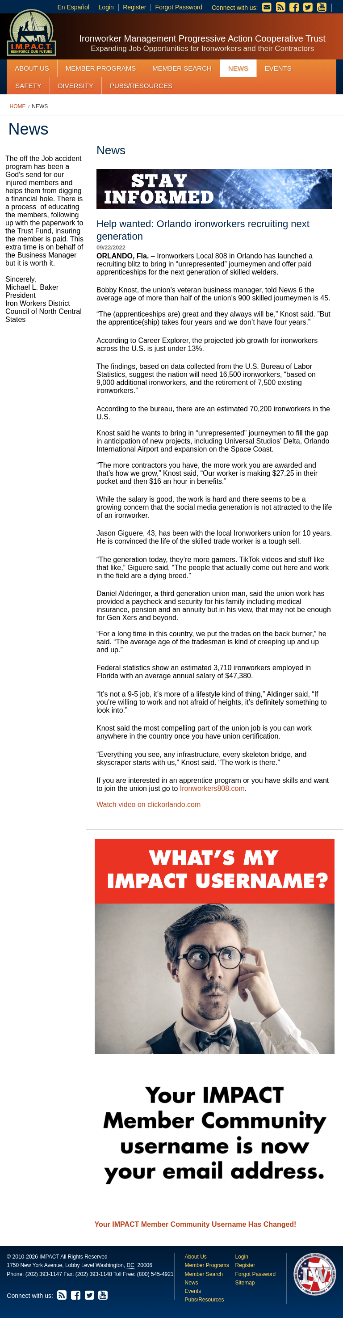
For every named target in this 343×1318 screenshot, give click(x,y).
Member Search (182, 68)
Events (278, 68)
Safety (28, 85)
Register (134, 7)
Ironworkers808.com (212, 788)
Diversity (75, 85)
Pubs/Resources (141, 85)
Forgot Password (179, 7)
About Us (32, 68)
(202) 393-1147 (43, 1274)
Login (106, 7)
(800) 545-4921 (155, 1274)
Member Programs (101, 68)
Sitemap (245, 1283)
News (238, 68)
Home (18, 106)
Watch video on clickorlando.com (148, 804)
